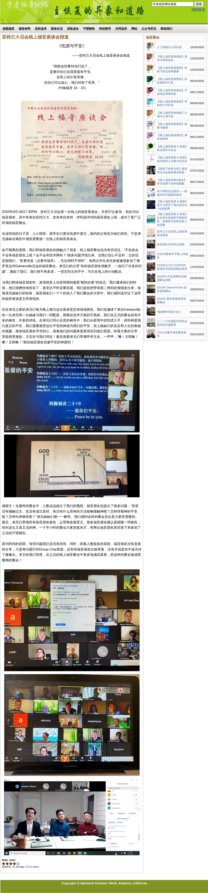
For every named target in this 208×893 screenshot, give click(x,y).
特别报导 (105, 28)
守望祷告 (89, 28)
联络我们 (166, 28)
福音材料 (25, 28)
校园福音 (8, 28)
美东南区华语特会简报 (170, 244)
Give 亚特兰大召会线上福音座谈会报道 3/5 (11, 863)
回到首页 (198, 10)
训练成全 (73, 28)
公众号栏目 (148, 28)
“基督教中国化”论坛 (169, 311)
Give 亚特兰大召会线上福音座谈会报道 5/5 (18, 863)
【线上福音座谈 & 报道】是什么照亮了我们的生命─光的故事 (172, 205)
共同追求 (121, 28)
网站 (134, 28)
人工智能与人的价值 (169, 47)
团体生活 (57, 28)
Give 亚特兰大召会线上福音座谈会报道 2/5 (7, 863)
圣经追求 (41, 28)
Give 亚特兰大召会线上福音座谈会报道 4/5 (14, 863)
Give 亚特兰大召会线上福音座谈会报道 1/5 (4, 863)
